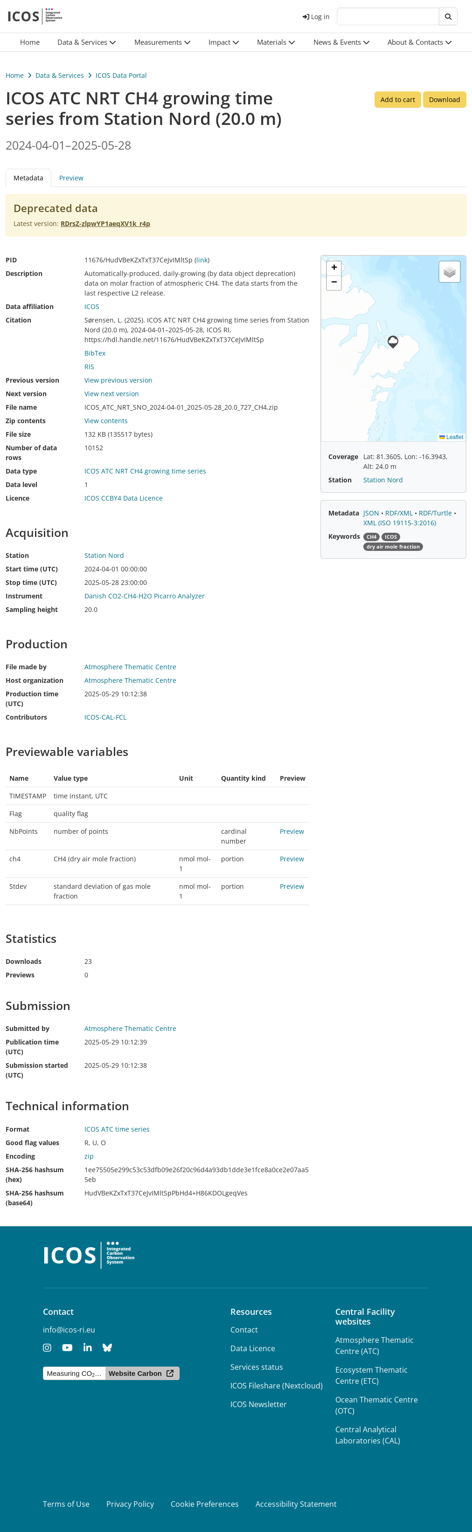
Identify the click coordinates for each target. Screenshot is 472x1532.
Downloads (24, 961)
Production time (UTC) (32, 698)
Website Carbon (135, 1373)
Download (444, 99)
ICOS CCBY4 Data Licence (123, 498)
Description (24, 273)
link (202, 259)
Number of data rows (31, 452)
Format (17, 1129)
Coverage (343, 456)
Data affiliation (30, 306)
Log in (316, 16)
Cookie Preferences (205, 1504)
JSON (372, 512)
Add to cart (398, 99)
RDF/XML (400, 512)
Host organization (34, 680)
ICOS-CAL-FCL (105, 717)
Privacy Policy (130, 1504)
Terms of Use (66, 1504)
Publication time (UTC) (32, 1046)
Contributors (26, 717)
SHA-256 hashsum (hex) (35, 1174)
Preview (71, 177)
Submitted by (27, 1028)
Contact (244, 1330)
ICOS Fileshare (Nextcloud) (276, 1386)
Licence (17, 498)
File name (21, 407)
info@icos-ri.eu (69, 1330)
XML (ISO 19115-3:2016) (399, 522)
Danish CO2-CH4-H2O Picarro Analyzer (144, 595)
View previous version (118, 380)
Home (15, 75)
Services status (256, 1367)
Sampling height (32, 609)
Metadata (28, 177)
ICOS (91, 306)
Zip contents (26, 420)
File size (18, 434)
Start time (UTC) (32, 568)
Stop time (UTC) (31, 582)
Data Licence (252, 1348)
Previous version (32, 380)
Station (17, 555)
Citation (18, 320)
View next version (111, 393)
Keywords (344, 536)
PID (11, 259)
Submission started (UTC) (37, 1070)
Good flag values (32, 1142)
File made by (26, 666)
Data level (21, 484)
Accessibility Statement (296, 1504)
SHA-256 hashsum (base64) (35, 1198)
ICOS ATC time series (117, 1129)
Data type (21, 471)
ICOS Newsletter (258, 1404)
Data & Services (59, 75)
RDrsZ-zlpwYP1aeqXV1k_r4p (105, 223)
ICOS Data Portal (121, 75)
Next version (26, 393)
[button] (87, 42)
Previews (20, 974)
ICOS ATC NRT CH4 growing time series (145, 471)
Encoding (20, 1156)
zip (89, 1156)
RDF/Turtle (436, 512)
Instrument (24, 595)
